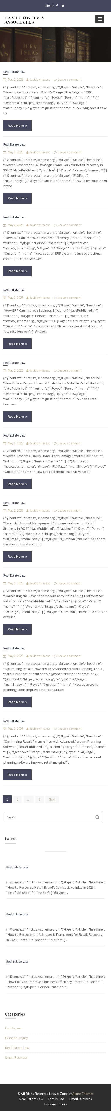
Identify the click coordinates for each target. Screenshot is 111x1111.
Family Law (13, 1028)
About (49, 6)
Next (52, 799)
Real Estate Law (14, 72)
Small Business (16, 1057)
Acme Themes (83, 1093)
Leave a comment (70, 79)
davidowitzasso (39, 79)
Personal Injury (16, 1038)
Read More (16, 125)
